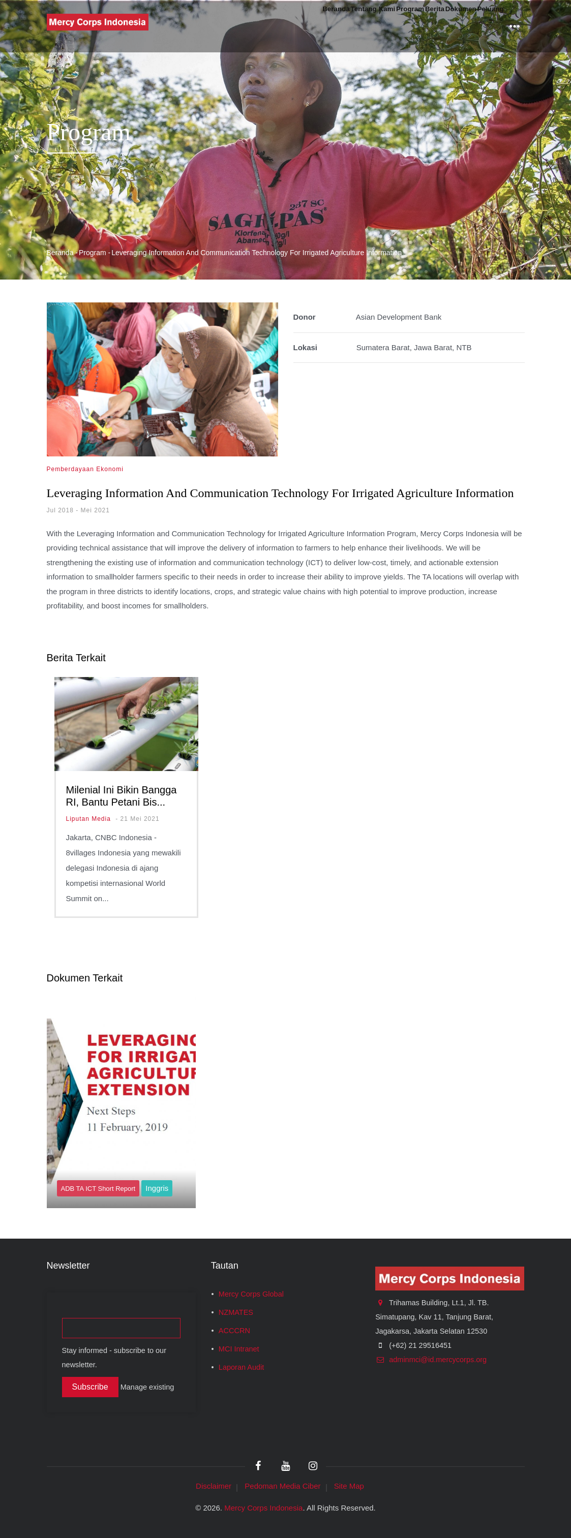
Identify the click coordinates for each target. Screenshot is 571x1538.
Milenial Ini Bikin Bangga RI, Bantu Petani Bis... (121, 796)
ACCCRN (234, 1331)
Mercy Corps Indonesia (263, 1507)
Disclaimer (213, 1486)
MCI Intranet (239, 1349)
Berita (395, 26)
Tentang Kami (299, 26)
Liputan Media (88, 818)
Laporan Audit (241, 1367)
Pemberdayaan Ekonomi (85, 469)
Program (355, 26)
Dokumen (436, 26)
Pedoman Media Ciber (282, 1486)
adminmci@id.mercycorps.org (431, 1360)
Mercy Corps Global (251, 1294)
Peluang (482, 26)
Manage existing (147, 1387)
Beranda (244, 26)
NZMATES (236, 1312)
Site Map (349, 1486)
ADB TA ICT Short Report (98, 1188)
